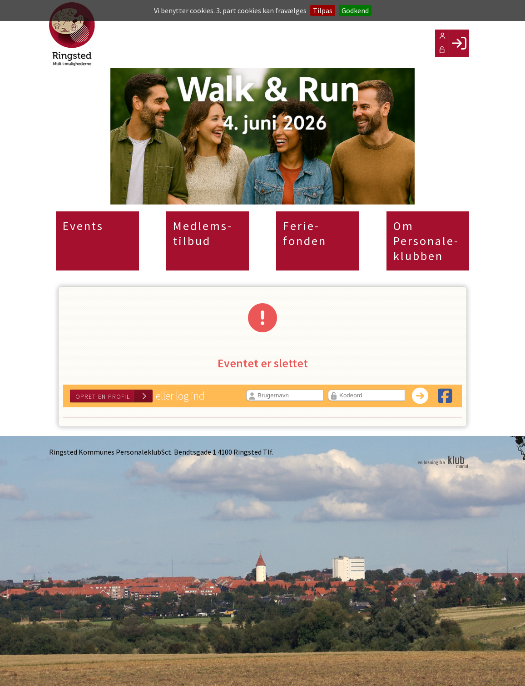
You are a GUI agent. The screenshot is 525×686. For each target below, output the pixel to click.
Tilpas (322, 10)
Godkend (355, 10)
